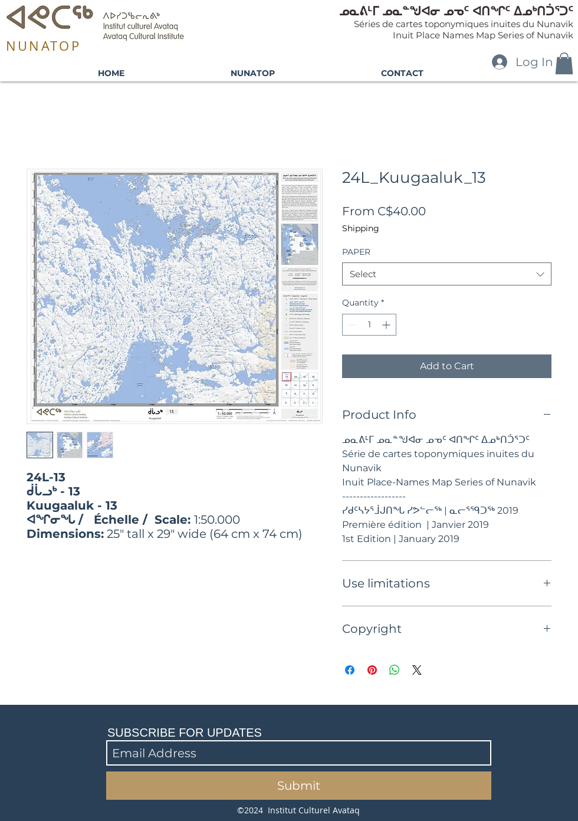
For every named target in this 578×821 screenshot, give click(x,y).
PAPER (356, 252)
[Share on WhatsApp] (394, 670)
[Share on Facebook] (350, 670)
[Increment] (387, 324)
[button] (564, 63)
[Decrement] (351, 324)
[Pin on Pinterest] (372, 670)
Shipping (360, 228)
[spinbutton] (369, 324)
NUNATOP (43, 45)
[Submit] (298, 785)
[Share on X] (417, 670)
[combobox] (446, 273)
